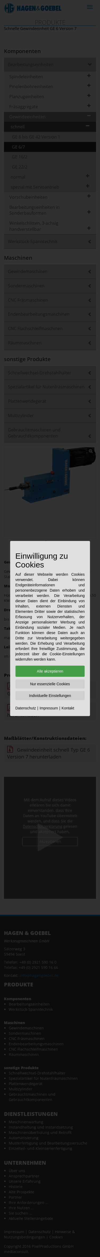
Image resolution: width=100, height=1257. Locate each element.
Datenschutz (25, 708)
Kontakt (68, 708)
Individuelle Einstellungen (50, 695)
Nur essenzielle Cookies (50, 684)
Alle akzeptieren (50, 671)
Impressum (49, 708)
